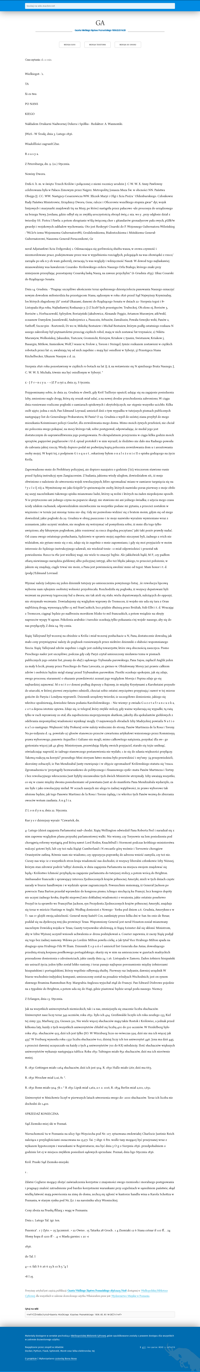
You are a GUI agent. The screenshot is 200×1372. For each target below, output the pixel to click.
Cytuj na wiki (31, 1308)
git (144, 1347)
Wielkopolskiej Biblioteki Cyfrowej (88, 1335)
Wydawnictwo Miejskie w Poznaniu (130, 1295)
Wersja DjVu (69, 45)
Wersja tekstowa (97, 45)
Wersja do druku (128, 45)
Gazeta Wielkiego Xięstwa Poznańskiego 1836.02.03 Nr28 (96, 1290)
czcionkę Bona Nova (66, 1358)
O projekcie (31, 1358)
